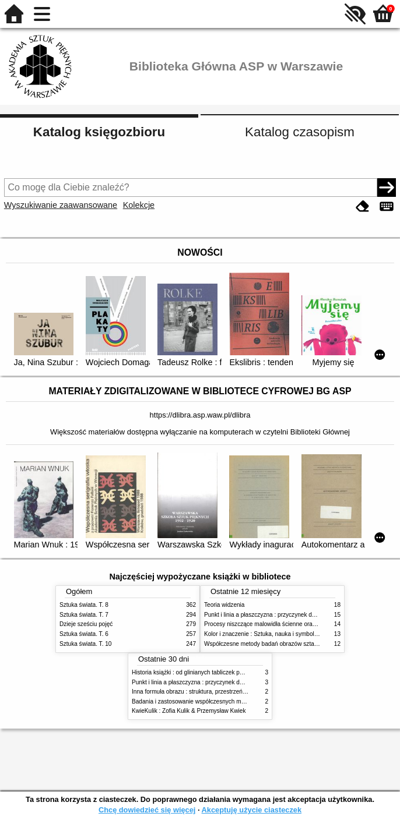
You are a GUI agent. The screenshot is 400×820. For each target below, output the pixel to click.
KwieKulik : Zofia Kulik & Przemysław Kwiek (188, 711)
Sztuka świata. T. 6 (83, 634)
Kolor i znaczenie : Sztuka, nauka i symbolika (263, 634)
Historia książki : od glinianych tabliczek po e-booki (198, 672)
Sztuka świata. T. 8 (83, 605)
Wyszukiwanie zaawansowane (60, 205)
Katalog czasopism (300, 132)
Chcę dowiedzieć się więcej (147, 809)
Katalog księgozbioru (99, 132)
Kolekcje (139, 205)
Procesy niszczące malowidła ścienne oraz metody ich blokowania (290, 624)
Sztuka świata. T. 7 (83, 615)
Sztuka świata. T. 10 (85, 644)
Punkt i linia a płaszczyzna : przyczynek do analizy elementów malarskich (299, 615)
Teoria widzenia (224, 605)
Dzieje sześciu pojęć (86, 624)
